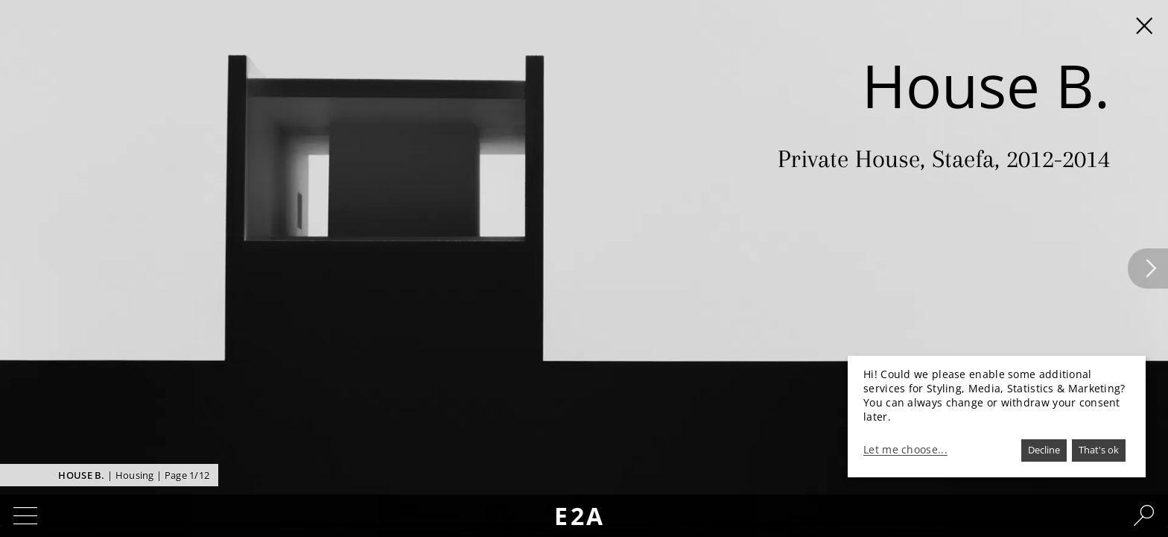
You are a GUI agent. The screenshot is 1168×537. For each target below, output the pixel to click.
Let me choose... (905, 449)
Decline (1044, 449)
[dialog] (997, 416)
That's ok (1099, 449)
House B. (81, 475)
